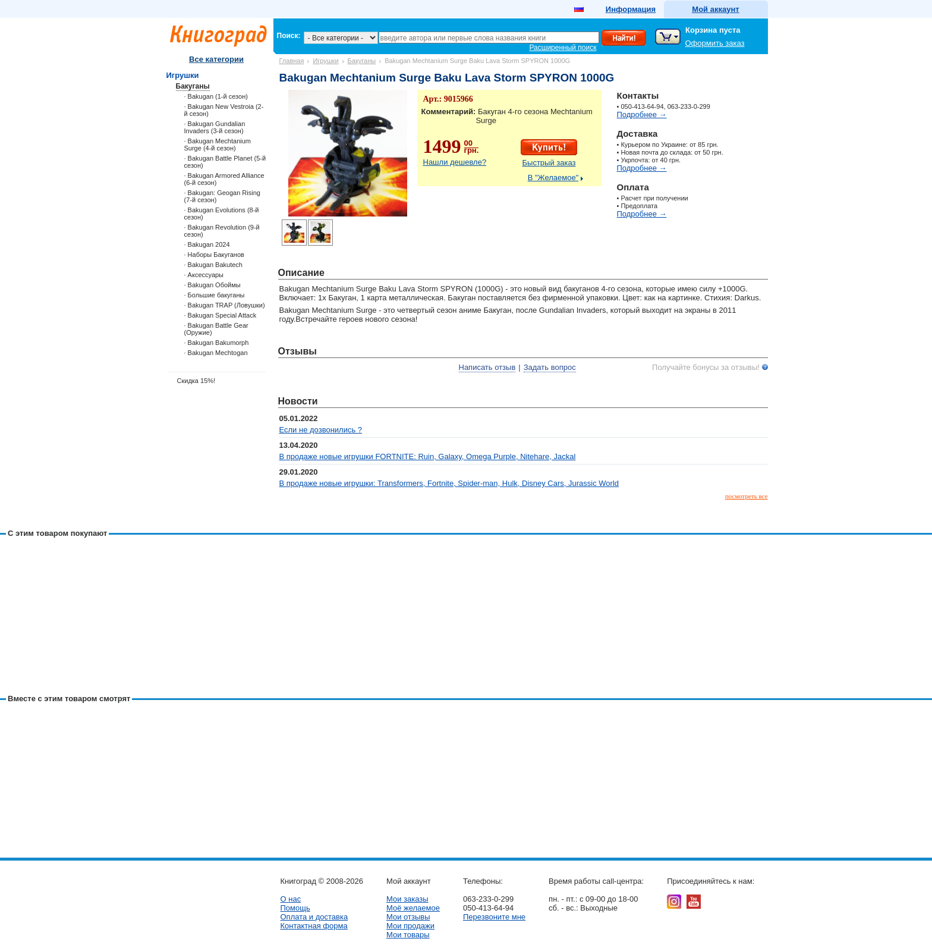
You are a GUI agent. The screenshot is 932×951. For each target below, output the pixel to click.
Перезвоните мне (494, 916)
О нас (291, 898)
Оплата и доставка (314, 916)
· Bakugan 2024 (207, 244)
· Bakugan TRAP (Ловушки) (224, 305)
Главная (291, 60)
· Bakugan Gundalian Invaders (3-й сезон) (214, 127)
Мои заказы (407, 898)
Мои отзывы (408, 916)
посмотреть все (746, 496)
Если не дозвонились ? (321, 429)
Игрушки (325, 60)
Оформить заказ (715, 43)
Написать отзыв (487, 367)
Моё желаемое (413, 907)
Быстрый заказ (549, 162)
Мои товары (408, 934)
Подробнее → (642, 114)
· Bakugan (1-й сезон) (216, 96)
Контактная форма (314, 925)
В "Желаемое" (553, 177)
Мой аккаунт (715, 9)
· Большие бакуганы (214, 295)
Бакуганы (362, 60)
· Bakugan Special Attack (220, 315)
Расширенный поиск (563, 47)
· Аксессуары (204, 274)
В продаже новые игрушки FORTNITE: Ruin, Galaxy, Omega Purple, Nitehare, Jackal (427, 456)
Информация (631, 9)
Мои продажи (410, 925)
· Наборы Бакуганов (214, 254)
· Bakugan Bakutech (213, 264)
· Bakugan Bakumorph (216, 342)
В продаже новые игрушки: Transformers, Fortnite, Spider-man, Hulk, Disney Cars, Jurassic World (449, 483)
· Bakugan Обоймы (212, 284)
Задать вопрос (550, 367)
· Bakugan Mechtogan (216, 352)
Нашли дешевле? (455, 162)
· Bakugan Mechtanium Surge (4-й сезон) (217, 144)
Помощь (295, 907)
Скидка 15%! (196, 380)
